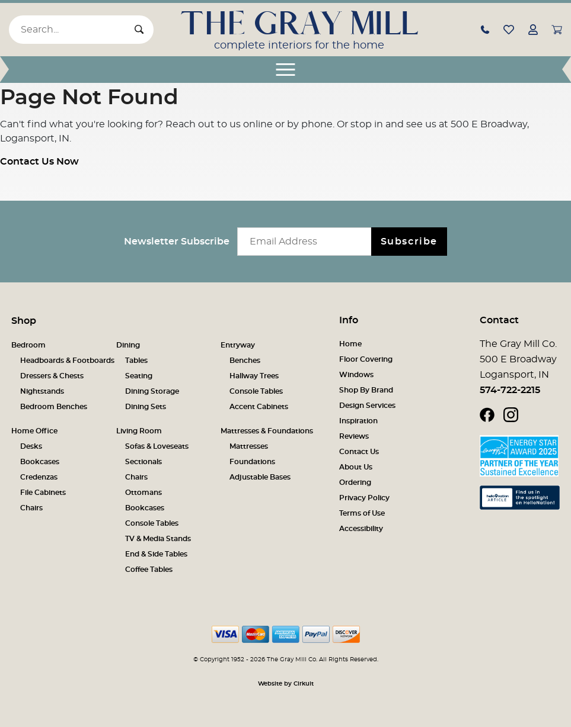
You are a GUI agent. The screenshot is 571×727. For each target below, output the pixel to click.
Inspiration (358, 420)
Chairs (31, 508)
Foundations (252, 461)
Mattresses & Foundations (267, 431)
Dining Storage (152, 391)
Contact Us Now (39, 161)
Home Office (34, 431)
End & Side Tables (156, 554)
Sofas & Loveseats (157, 446)
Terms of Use (362, 513)
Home (350, 344)
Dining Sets (145, 406)
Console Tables (256, 391)
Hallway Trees (254, 375)
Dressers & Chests (52, 375)
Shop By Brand (366, 390)
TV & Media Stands (158, 538)
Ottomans (143, 492)
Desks (31, 446)
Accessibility (361, 528)
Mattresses (248, 446)
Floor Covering (366, 359)
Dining (128, 345)
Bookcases (39, 461)
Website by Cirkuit (286, 684)
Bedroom (28, 345)
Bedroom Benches (53, 406)
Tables (136, 360)
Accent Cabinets (258, 406)
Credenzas (39, 477)
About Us (355, 467)
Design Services (367, 405)
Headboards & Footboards (67, 360)
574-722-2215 (510, 390)
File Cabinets (43, 492)
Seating (138, 375)
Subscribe (409, 241)
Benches (244, 360)
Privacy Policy (364, 497)
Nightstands (42, 391)
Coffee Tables (149, 569)
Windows (356, 374)
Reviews (354, 436)
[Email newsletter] (307, 241)
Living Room (139, 431)
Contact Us (359, 451)
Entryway (238, 345)
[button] (485, 29)
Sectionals (143, 461)
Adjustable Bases (260, 477)
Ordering (355, 482)
